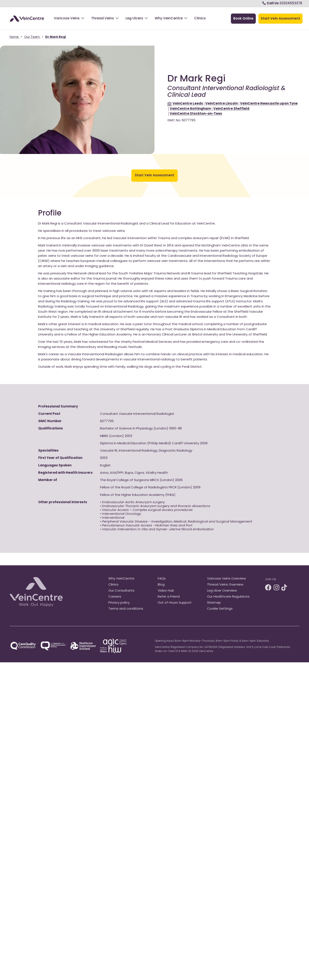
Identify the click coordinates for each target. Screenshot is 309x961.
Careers (114, 596)
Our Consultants (121, 590)
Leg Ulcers (134, 18)
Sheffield (231, 109)
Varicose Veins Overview (226, 578)
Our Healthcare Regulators (228, 596)
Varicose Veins (67, 18)
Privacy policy (119, 602)
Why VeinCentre (169, 18)
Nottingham (190, 109)
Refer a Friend (169, 596)
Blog (161, 584)
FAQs (162, 578)
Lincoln (221, 103)
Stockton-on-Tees (196, 113)
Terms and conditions (125, 608)
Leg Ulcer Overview (222, 590)
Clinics (200, 18)
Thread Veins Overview (225, 584)
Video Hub (166, 590)
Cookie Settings (220, 608)
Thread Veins (102, 18)
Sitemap (214, 602)
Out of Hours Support (175, 602)
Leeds (188, 103)
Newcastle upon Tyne (269, 103)
